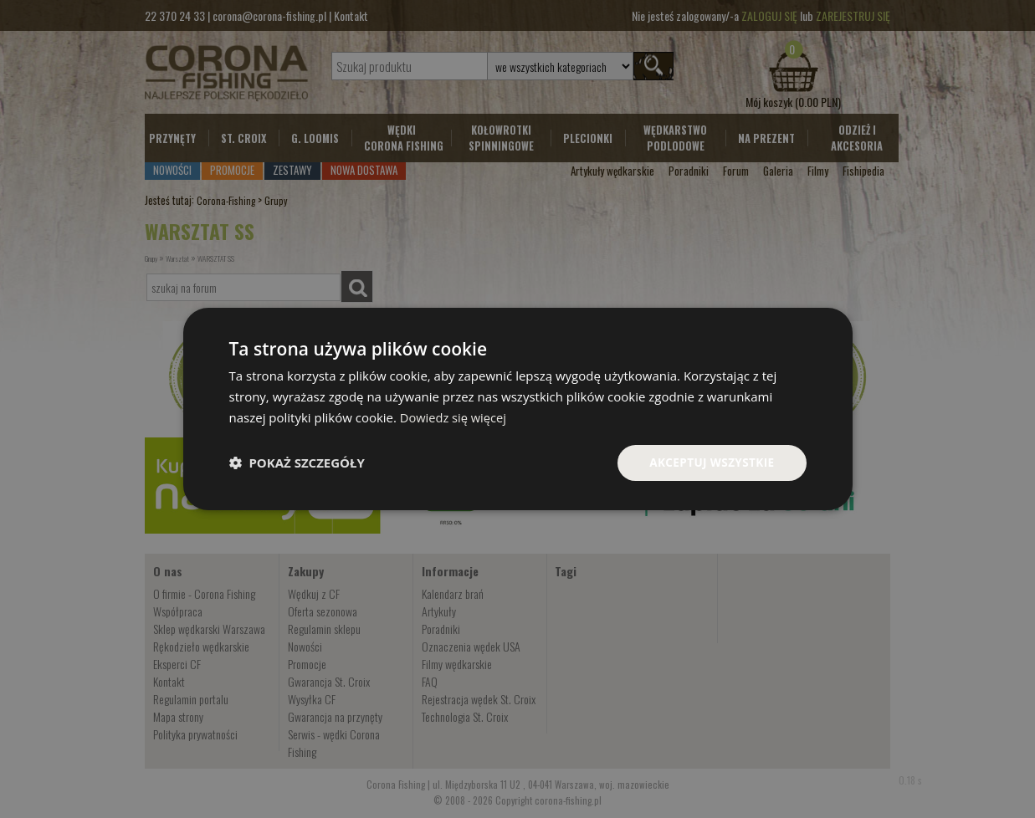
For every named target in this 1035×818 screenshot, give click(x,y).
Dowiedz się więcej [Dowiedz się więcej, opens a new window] (454, 416)
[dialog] (518, 408)
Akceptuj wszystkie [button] (709, 462)
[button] (297, 462)
